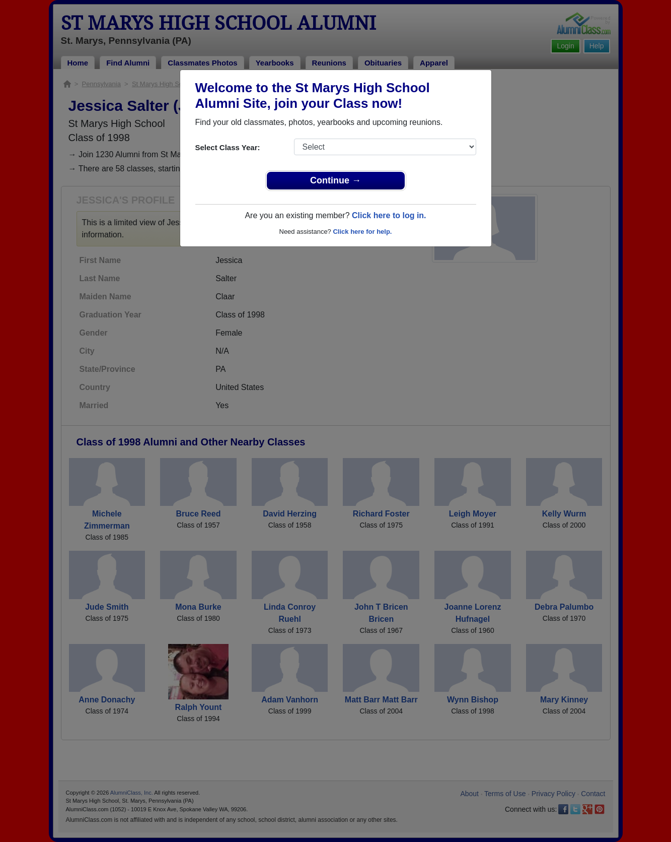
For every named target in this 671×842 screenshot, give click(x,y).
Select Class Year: (227, 147)
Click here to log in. (389, 215)
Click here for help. (362, 231)
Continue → (335, 180)
